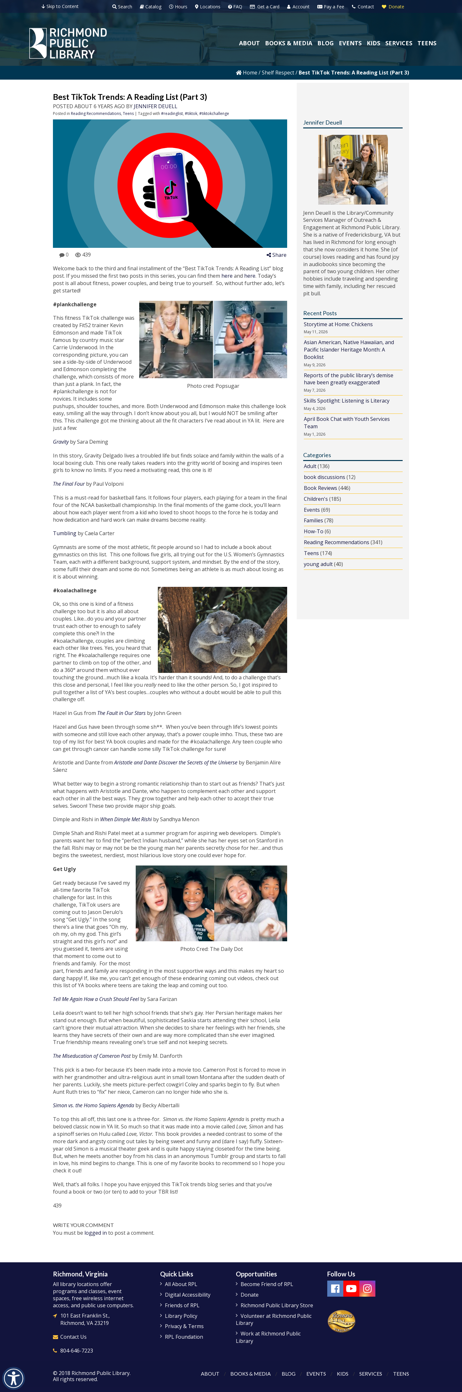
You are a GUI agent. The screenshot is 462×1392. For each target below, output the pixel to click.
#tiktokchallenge (214, 113)
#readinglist (172, 113)
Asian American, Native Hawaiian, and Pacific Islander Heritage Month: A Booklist (349, 350)
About (210, 1373)
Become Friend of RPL (267, 1284)
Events (312, 509)
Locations (207, 7)
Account (298, 7)
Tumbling (64, 533)
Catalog (150, 7)
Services (370, 1373)
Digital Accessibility (187, 1294)
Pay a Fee (330, 7)
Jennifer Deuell (155, 106)
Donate (393, 7)
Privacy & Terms (184, 1326)
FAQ (235, 7)
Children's (316, 498)
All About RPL (181, 1284)
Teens (128, 113)
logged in (95, 1232)
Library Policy (181, 1315)
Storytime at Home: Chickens (338, 324)
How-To (313, 531)
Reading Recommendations (96, 113)
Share (277, 254)
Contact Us (73, 1336)
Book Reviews (320, 488)
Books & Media (250, 1373)
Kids (342, 1373)
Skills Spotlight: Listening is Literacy (346, 400)
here (227, 275)
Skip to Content (60, 6)
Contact (363, 7)
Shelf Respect (278, 72)
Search (122, 7)
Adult (310, 466)
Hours (178, 7)
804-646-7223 (76, 1350)
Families (313, 520)
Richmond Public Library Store (277, 1305)
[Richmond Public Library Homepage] (68, 43)
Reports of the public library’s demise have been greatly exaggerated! (348, 379)
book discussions (324, 477)
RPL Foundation (184, 1336)
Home (246, 72)
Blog (288, 1373)
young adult (318, 564)
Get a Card (264, 7)
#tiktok (191, 113)
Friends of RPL (182, 1305)
